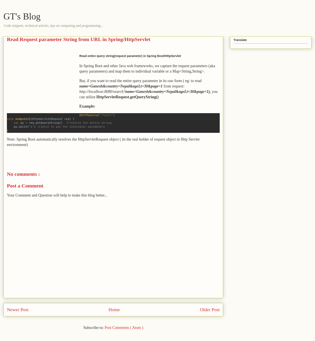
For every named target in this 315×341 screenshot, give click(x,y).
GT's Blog (22, 16)
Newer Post (17, 309)
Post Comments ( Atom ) (124, 327)
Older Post (210, 309)
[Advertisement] (43, 82)
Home (114, 309)
